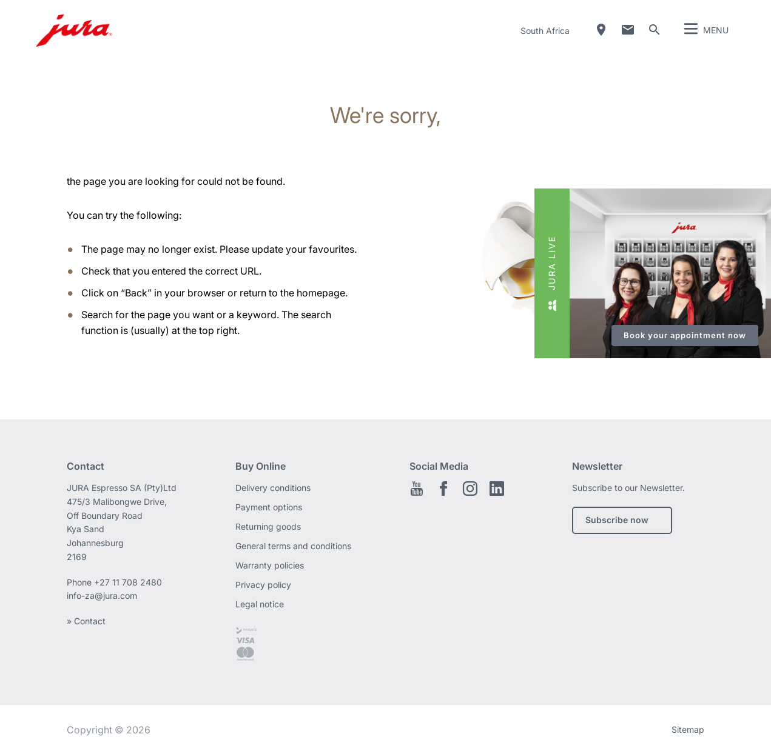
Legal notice (259, 604)
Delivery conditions (273, 487)
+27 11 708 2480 (128, 582)
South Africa (545, 30)
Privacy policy (263, 584)
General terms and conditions (293, 546)
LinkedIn (497, 488)
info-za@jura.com (102, 595)
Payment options (268, 507)
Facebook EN (443, 488)
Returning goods (268, 526)
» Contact (86, 621)
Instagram (470, 488)
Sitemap (688, 729)
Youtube (416, 488)
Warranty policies (269, 565)
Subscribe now (616, 520)
